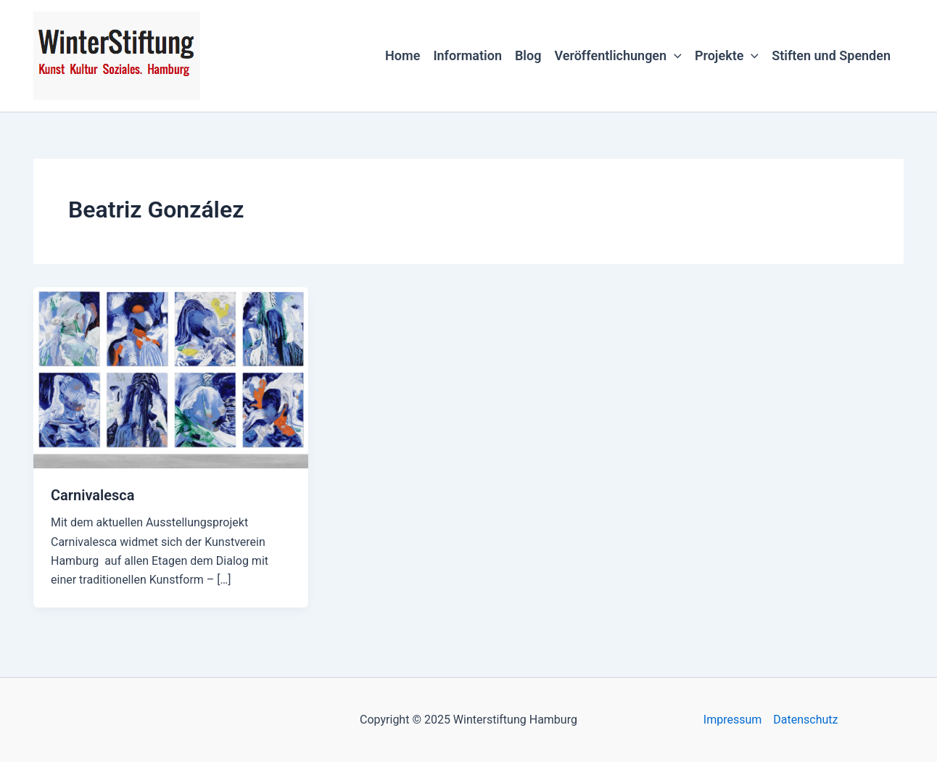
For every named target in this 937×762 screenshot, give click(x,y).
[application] (674, 56)
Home (402, 55)
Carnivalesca (92, 495)
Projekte (727, 56)
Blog (528, 55)
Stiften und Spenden (831, 55)
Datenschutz (805, 719)
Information (467, 55)
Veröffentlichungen (617, 56)
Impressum (732, 719)
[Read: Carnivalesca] (170, 377)
